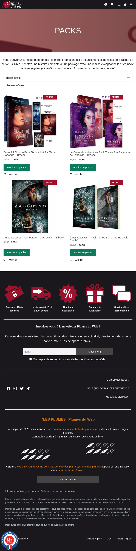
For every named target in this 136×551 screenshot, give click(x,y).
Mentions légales (94, 538)
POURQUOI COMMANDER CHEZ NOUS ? (108, 388)
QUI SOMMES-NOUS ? (118, 380)
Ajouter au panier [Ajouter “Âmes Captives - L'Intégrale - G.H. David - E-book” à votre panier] (16, 252)
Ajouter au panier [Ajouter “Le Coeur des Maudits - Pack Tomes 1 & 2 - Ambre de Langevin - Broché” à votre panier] (82, 167)
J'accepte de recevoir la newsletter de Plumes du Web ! (67, 359)
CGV (109, 538)
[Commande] (68, 78)
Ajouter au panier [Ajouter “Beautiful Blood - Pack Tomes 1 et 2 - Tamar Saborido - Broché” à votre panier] (16, 167)
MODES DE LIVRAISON (117, 397)
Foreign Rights (124, 538)
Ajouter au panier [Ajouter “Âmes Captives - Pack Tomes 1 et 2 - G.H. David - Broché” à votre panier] (82, 252)
